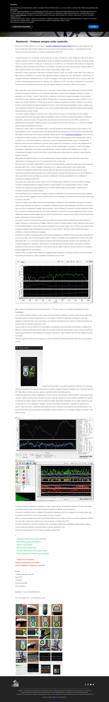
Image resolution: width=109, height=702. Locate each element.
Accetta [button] (93, 697)
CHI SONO (61, 5)
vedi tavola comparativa (73, 134)
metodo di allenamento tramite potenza (58, 46)
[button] (21, 609)
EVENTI (51, 5)
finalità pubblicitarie (20, 685)
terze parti (39, 681)
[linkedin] (95, 5)
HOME (33, 5)
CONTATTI (70, 5)
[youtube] (92, 5)
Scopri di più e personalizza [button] (21, 697)
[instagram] (89, 5)
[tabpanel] (54, 319)
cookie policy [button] (14, 680)
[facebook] (87, 5)
